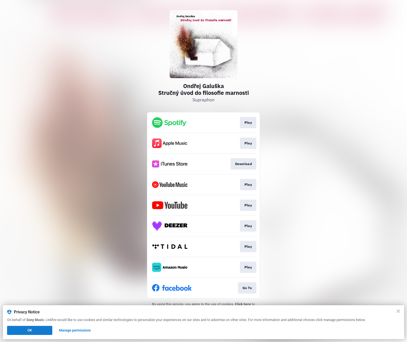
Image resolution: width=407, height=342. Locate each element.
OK (29, 330)
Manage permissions (75, 330)
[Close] (398, 311)
